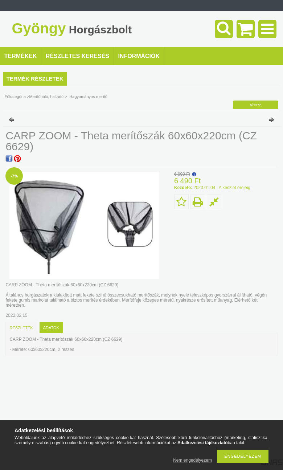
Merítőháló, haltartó (46, 96)
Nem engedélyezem (192, 460)
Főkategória (15, 96)
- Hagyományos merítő (87, 96)
